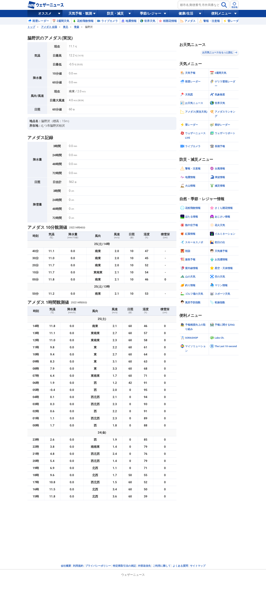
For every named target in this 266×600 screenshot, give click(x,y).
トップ (31, 26)
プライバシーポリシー (98, 565)
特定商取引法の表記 (124, 565)
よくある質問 (180, 565)
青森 (76, 26)
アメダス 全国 (49, 26)
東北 (65, 26)
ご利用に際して (162, 565)
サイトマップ (197, 565)
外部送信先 (144, 565)
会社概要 (66, 565)
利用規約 (78, 565)
